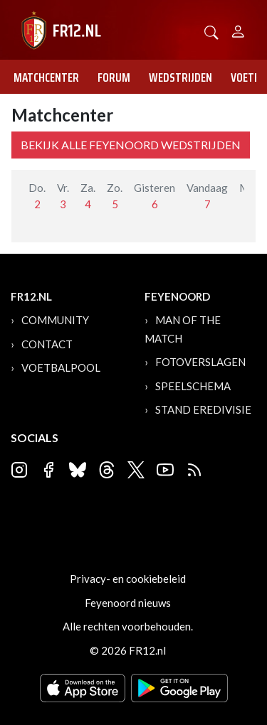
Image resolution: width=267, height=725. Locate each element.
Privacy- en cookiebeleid (128, 578)
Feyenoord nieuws (128, 602)
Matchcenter (46, 77)
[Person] (238, 29)
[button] (211, 31)
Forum (114, 77)
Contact (47, 344)
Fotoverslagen (200, 361)
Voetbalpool (60, 367)
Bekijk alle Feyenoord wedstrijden (131, 144)
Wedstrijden (180, 77)
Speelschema (193, 386)
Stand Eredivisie (203, 409)
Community (55, 319)
